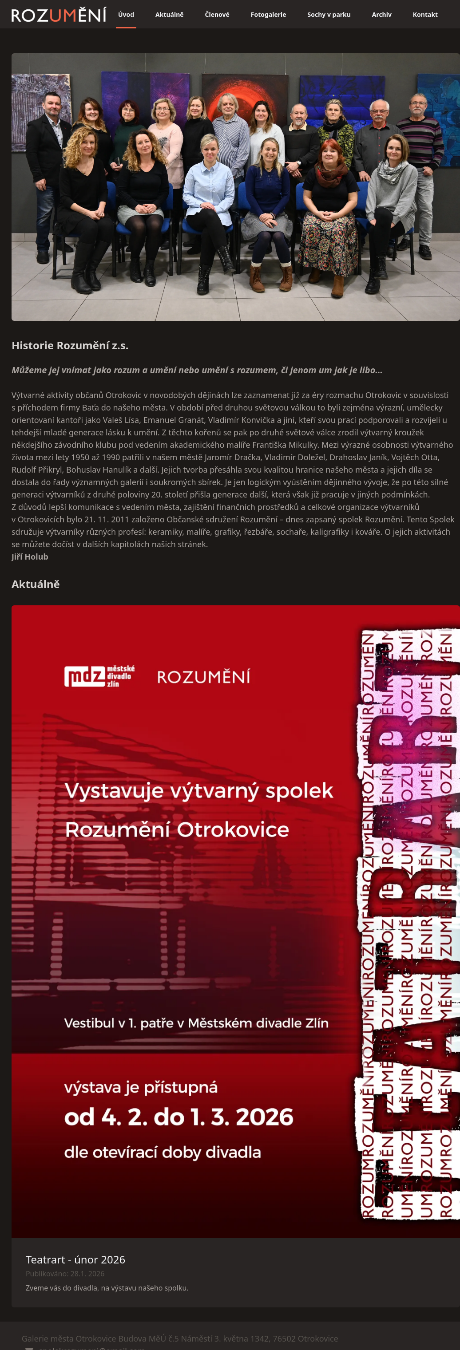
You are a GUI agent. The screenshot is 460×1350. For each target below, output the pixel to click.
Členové (217, 14)
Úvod (126, 14)
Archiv (382, 14)
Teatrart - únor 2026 (75, 1259)
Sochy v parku (329, 14)
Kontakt (425, 14)
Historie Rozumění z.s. (70, 345)
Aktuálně (169, 14)
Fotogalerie (268, 14)
